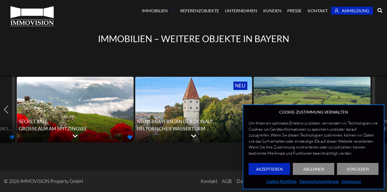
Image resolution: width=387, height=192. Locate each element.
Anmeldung (352, 10)
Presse (294, 10)
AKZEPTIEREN (269, 169)
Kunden (272, 10)
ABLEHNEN (313, 169)
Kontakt (318, 10)
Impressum (351, 181)
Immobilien (155, 10)
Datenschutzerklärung (319, 181)
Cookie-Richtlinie (281, 181)
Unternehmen (241, 10)
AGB (227, 181)
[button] (129, 137)
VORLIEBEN (358, 169)
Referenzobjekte (199, 10)
